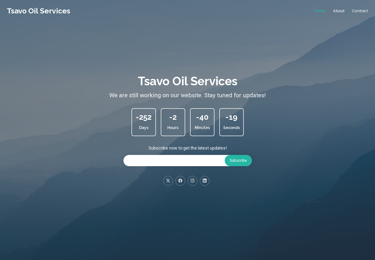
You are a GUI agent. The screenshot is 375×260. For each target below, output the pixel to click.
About (339, 11)
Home (320, 11)
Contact (360, 11)
